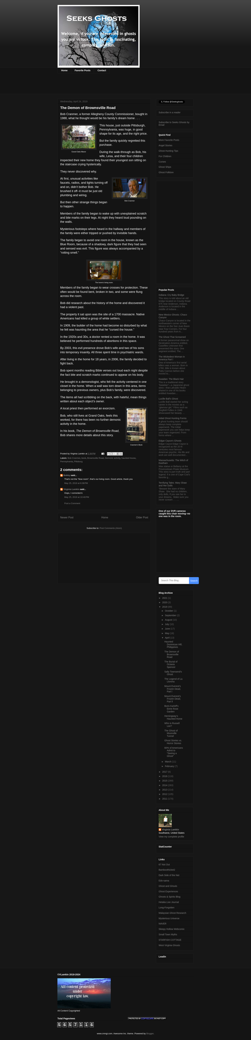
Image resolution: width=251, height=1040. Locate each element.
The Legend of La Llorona (173, 680)
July (167, 624)
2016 (165, 776)
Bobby (66, 475)
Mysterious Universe (169, 918)
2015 (165, 780)
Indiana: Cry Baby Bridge (171, 295)
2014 (165, 785)
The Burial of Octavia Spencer (170, 664)
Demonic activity (112, 458)
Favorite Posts (82, 70)
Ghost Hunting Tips (168, 151)
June (167, 628)
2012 (165, 794)
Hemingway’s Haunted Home (173, 717)
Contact (101, 70)
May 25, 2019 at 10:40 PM (76, 497)
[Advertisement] (117, 85)
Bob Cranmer (74, 458)
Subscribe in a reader (169, 112)
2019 (165, 607)
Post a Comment (72, 503)
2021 (165, 598)
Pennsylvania (66, 461)
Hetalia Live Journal (169, 902)
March (168, 761)
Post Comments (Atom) (111, 528)
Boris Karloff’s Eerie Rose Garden (171, 709)
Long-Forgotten (166, 907)
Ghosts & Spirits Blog (169, 896)
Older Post (142, 517)
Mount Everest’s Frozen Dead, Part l (172, 689)
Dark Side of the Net (169, 875)
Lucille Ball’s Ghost (168, 398)
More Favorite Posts (169, 140)
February (170, 766)
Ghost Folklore (166, 172)
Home (64, 70)
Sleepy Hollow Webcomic (172, 929)
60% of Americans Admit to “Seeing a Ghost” (173, 752)
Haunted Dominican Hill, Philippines (173, 644)
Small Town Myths (168, 934)
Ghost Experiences (168, 891)
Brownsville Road (95, 458)
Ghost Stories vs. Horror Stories (173, 742)
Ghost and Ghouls (168, 886)
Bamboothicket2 (167, 869)
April (167, 637)
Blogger (150, 1033)
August (169, 619)
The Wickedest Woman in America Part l (172, 358)
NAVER (162, 923)
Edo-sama (164, 880)
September (171, 615)
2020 (165, 602)
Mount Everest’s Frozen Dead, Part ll (172, 699)
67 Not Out (164, 864)
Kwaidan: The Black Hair (171, 379)
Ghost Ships (165, 167)
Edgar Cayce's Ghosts (170, 440)
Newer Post (66, 517)
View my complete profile (171, 836)
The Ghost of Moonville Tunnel (171, 733)
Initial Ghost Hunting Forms (173, 418)
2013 (165, 789)
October (169, 610)
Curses (162, 161)
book (83, 458)
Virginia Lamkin (71, 489)
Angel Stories (165, 145)
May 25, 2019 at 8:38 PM (76, 483)
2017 (165, 771)
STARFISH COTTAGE (170, 940)
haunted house (128, 458)
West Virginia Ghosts (169, 945)
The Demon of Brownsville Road (171, 654)
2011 (165, 798)
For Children (165, 156)
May (167, 633)
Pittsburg (78, 461)
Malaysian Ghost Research (172, 913)
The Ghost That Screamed (172, 337)
